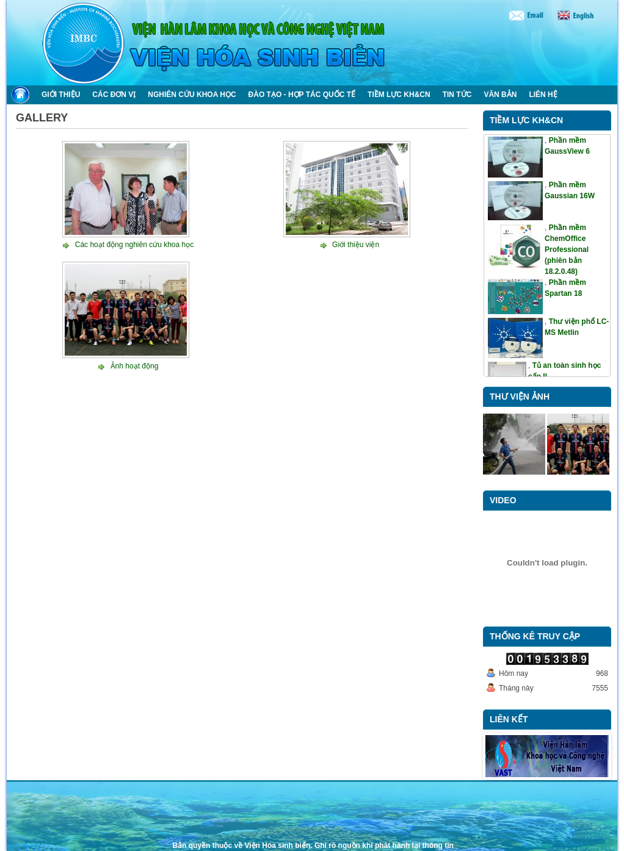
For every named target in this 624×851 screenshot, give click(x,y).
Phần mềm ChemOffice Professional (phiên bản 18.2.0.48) (567, 249)
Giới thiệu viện (355, 244)
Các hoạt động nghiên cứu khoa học (134, 244)
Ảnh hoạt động (135, 366)
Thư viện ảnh (520, 396)
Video (503, 500)
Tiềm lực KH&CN (526, 120)
